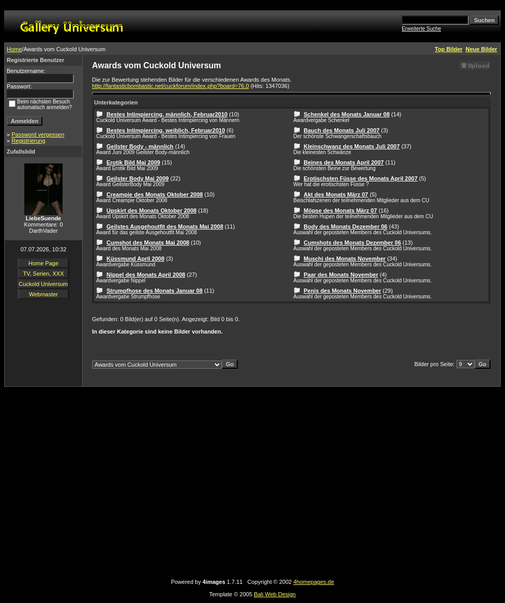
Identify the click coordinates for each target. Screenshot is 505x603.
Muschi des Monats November (345, 258)
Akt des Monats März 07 (336, 194)
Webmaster (43, 294)
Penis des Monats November (342, 291)
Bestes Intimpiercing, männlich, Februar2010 (166, 114)
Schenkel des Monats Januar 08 (347, 114)
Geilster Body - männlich (140, 146)
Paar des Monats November (341, 275)
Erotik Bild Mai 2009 (133, 162)
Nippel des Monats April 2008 (145, 275)
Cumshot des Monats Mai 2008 (147, 242)
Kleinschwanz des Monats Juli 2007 (352, 146)
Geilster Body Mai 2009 (137, 178)
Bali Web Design (275, 594)
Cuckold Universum (43, 284)
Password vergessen (37, 134)
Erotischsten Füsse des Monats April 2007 (361, 178)
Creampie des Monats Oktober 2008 (154, 194)
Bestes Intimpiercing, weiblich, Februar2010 (165, 130)
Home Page (43, 263)
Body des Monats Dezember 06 (346, 226)
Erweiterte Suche (421, 29)
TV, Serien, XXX (43, 273)
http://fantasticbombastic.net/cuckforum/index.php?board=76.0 (170, 86)
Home (14, 49)
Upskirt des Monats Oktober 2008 (151, 210)
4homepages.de (313, 582)
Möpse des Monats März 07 (340, 210)
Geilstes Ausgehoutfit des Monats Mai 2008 (164, 226)
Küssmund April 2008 (135, 258)
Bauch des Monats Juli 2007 (342, 130)
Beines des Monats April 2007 (344, 162)
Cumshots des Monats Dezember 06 (352, 242)
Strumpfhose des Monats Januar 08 (154, 291)
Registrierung (28, 141)
